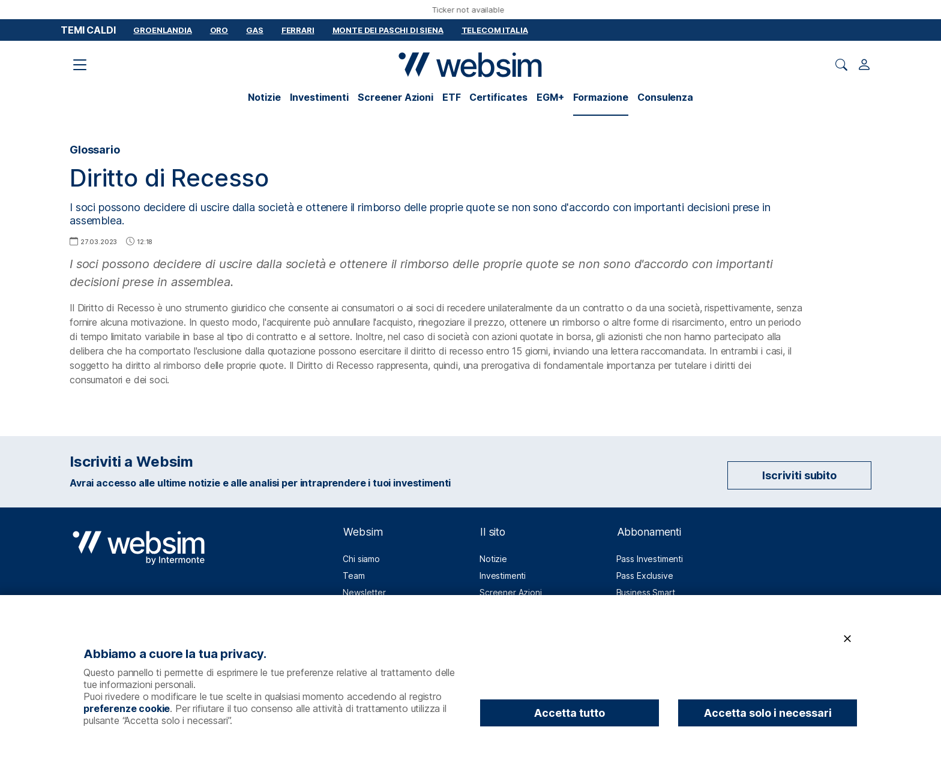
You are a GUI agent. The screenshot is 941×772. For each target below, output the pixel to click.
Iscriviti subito (799, 475)
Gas (254, 30)
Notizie (264, 97)
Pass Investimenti (649, 559)
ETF (451, 97)
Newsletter (364, 592)
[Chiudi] (847, 639)
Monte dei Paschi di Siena (387, 30)
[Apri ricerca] (841, 65)
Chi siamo (361, 559)
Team (353, 575)
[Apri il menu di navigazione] (80, 65)
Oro (219, 30)
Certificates (498, 97)
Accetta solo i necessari (768, 713)
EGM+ (550, 97)
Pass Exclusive (644, 575)
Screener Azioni (395, 97)
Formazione (600, 97)
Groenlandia (162, 30)
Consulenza (665, 97)
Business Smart (645, 592)
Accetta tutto (569, 713)
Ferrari (297, 30)
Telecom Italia (494, 30)
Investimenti (319, 97)
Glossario (95, 149)
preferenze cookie (126, 708)
